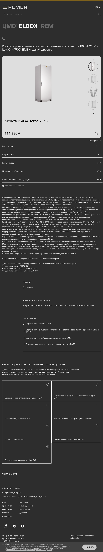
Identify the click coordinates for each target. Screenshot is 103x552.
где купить (24, 502)
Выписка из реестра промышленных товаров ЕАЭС (50, 344)
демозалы (24, 513)
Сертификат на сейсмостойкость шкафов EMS (48, 338)
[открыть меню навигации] (97, 7)
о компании (7, 516)
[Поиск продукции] (49, 14)
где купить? (95, 140)
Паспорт (30, 287)
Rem (47, 26)
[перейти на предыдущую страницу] (4, 38)
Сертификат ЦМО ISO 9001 (39, 324)
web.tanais (74, 538)
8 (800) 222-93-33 (11, 488)
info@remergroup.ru (11, 492)
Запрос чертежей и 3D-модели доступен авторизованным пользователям (59, 306)
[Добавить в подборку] (96, 133)
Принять (89, 547)
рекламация (25, 509)
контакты (6, 513)
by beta (80, 535)
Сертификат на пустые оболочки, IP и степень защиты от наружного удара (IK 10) (62, 331)
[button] (93, 60)
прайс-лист (7, 506)
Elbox (28, 26)
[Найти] (99, 14)
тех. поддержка (26, 506)
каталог (5, 502)
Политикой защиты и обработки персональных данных (29, 550)
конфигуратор (8, 509)
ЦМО (9, 26)
